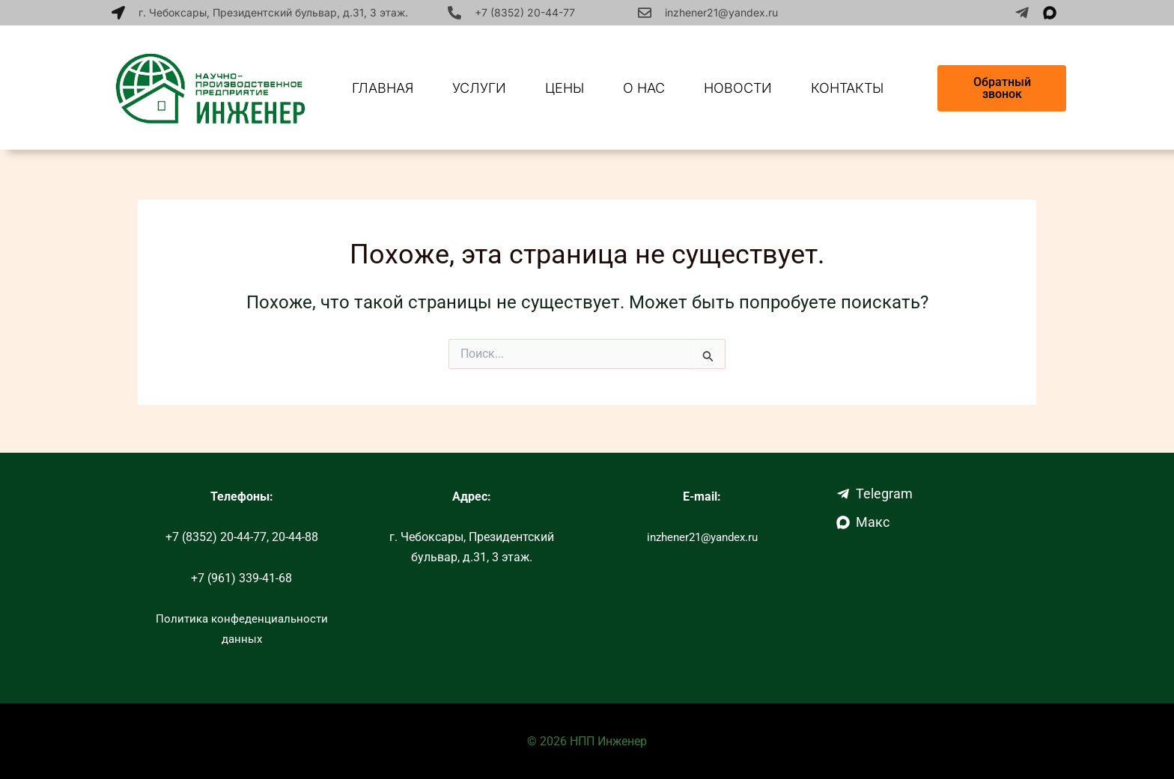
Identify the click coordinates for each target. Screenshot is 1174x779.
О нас (644, 88)
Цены (564, 88)
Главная (382, 88)
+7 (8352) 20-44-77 (525, 12)
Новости (738, 88)
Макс (862, 522)
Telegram (874, 494)
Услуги (479, 88)
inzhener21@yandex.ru (721, 12)
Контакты (847, 88)
